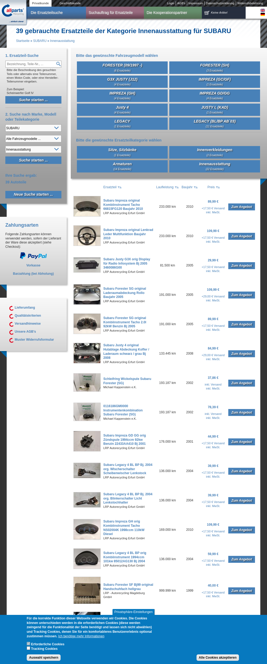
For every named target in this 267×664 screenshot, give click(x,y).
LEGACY (122, 123)
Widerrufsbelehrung (250, 3)
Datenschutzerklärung (220, 3)
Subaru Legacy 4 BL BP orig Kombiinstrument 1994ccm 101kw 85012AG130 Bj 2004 (124, 557)
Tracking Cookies (44, 654)
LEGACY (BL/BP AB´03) (215, 123)
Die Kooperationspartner (167, 12)
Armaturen (122, 166)
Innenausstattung (62, 41)
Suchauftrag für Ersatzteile (111, 12)
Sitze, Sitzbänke (122, 152)
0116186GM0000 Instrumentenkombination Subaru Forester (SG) (123, 410)
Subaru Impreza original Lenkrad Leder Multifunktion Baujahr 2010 (128, 234)
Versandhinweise (28, 323)
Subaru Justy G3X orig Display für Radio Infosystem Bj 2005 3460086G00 (126, 263)
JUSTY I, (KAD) (214, 109)
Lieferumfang (25, 307)
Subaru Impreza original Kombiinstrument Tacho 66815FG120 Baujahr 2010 (123, 205)
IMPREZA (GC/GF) (215, 81)
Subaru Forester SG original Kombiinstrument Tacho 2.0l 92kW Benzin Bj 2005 (124, 322)
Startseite (23, 41)
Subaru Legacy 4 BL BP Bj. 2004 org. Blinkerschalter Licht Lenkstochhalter (127, 498)
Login (170, 3)
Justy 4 (122, 109)
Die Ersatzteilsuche (47, 12)
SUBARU (39, 41)
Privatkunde (40, 3)
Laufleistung (165, 187)
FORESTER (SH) (214, 67)
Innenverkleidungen (214, 152)
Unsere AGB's (25, 331)
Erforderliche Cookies (47, 649)
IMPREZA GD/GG (214, 95)
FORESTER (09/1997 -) (122, 67)
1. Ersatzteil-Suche (22, 55)
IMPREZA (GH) (122, 95)
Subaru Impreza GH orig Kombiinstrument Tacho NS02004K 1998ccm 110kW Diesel (123, 528)
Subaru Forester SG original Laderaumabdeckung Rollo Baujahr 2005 (124, 293)
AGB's (181, 3)
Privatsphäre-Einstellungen (133, 617)
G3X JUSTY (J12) (122, 81)
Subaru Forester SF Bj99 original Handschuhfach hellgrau (128, 587)
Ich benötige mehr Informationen (81, 641)
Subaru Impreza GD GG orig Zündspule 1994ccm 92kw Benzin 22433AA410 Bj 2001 (124, 440)
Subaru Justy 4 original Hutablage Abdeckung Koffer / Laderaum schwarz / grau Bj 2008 (126, 351)
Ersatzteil (109, 187)
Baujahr (187, 187)
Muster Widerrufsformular (34, 339)
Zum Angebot (241, 207)
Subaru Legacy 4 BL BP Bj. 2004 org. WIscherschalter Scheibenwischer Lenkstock (127, 469)
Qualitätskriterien (28, 315)
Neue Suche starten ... (33, 194)
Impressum (196, 3)
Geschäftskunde (70, 3)
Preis (211, 187)
